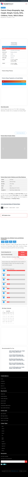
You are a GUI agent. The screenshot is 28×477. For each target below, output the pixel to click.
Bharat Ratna (3, 403)
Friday (3, 296)
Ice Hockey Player (14, 44)
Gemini (3, 430)
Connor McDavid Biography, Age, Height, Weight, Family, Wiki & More (16, 355)
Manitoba (15, 52)
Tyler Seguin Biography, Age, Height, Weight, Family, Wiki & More (17, 351)
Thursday (4, 291)
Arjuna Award (3, 400)
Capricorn (12, 57)
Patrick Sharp (14, 43)
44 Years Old (13, 55)
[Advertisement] (14, 28)
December (13, 50)
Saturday (4, 300)
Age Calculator (3, 413)
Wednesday (4, 287)
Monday (4, 278)
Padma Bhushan (4, 396)
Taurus (3, 428)
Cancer (3, 433)
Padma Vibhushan (4, 398)
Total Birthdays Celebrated (8, 269)
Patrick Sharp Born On (6, 252)
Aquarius (3, 448)
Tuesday (4, 282)
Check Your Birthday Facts (19, 258)
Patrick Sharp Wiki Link (20, 132)
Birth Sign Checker (4, 415)
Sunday (18, 50)
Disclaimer (3, 381)
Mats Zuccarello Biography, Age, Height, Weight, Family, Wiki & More (16, 364)
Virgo (3, 437)
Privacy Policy (3, 388)
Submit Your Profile (4, 420)
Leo (2, 435)
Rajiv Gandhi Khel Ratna (5, 407)
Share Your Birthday (4, 418)
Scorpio (3, 441)
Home (2, 378)
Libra (2, 439)
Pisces (3, 450)
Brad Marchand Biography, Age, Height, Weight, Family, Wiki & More (16, 360)
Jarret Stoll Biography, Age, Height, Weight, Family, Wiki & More (16, 368)
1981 (16, 50)
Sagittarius (4, 443)
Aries (3, 426)
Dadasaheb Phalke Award (5, 405)
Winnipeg (12, 52)
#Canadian (3, 7)
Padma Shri (3, 393)
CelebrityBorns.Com (14, 471)
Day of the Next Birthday (6, 254)
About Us (2, 385)
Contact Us (3, 383)
